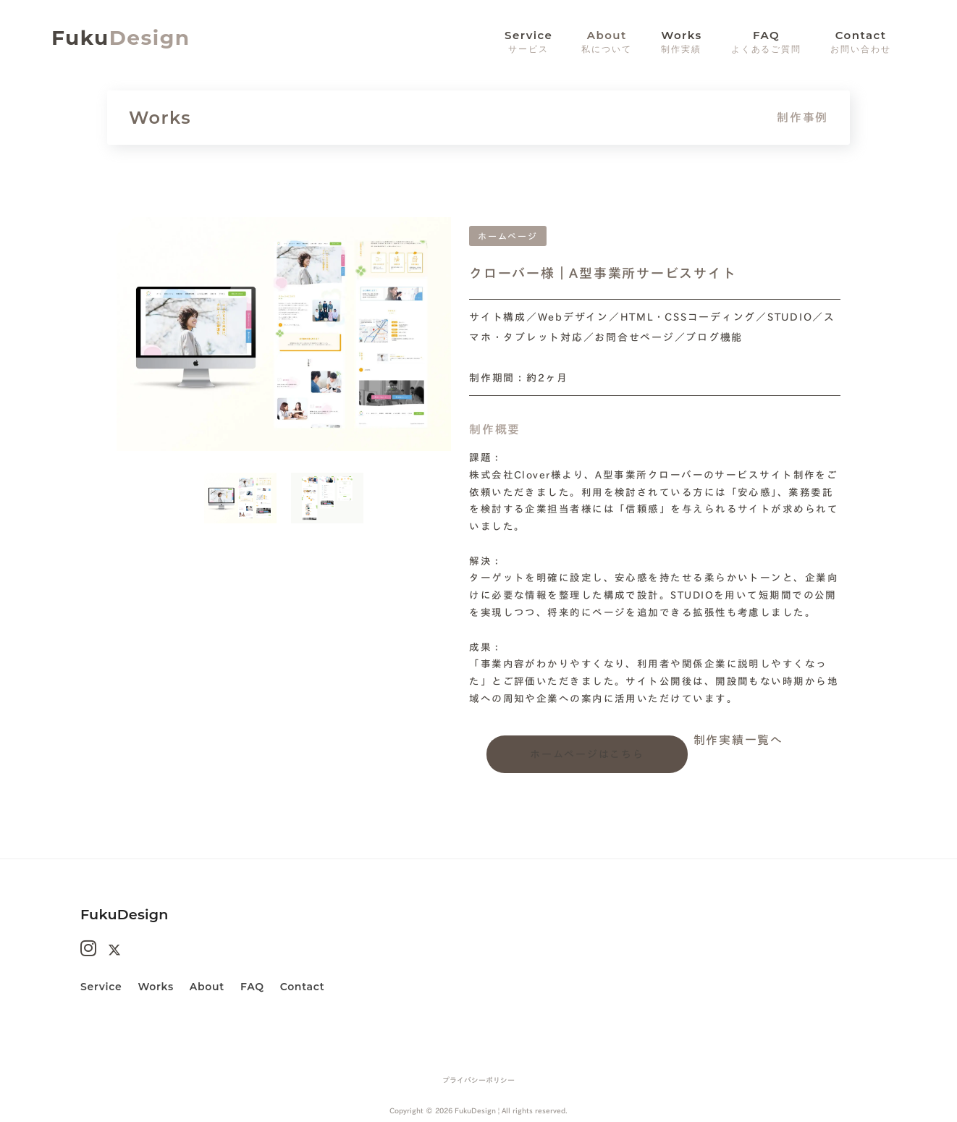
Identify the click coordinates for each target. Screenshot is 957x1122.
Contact (302, 986)
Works (155, 986)
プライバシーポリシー (478, 1080)
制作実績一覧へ (738, 740)
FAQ (252, 986)
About (606, 41)
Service (101, 986)
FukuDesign (124, 914)
